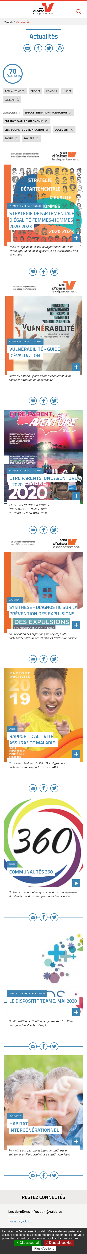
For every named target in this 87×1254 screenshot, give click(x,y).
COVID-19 (51, 91)
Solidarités (12, 100)
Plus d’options (44, 1248)
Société (29, 138)
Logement (62, 129)
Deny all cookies (59, 1242)
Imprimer (60, 48)
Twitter (49, 48)
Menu (8, 9)
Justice (67, 91)
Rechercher (79, 9)
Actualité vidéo (15, 91)
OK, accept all (27, 1242)
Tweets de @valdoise (20, 1221)
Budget (35, 91)
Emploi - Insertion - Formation (46, 112)
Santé (9, 138)
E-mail (27, 48)
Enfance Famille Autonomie (24, 121)
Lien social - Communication (24, 129)
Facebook (38, 48)
